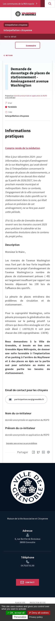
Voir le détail (10, 36)
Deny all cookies (39, 613)
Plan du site (20, 603)
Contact (29, 582)
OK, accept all (15, 613)
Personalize (20, 617)
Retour (9, 55)
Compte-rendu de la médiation (22, 148)
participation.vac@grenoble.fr (29, 399)
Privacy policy (36, 617)
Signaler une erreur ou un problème (21, 443)
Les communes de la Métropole (18, 3)
